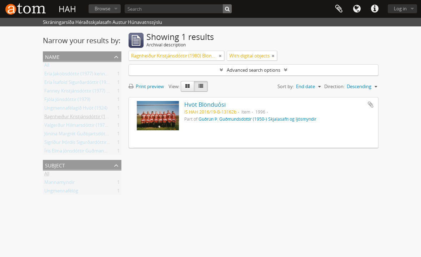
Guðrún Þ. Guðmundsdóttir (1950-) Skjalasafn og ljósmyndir (257, 119)
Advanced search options (253, 70)
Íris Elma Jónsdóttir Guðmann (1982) (82, 152)
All (46, 66)
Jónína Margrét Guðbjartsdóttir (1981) (84, 135)
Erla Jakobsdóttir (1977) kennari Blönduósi (88, 75)
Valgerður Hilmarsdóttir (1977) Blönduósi (87, 126)
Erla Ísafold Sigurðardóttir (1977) (78, 83)
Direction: (334, 86)
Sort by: (285, 86)
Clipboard (339, 9)
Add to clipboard (370, 104)
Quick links (375, 9)
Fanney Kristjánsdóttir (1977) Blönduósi (86, 92)
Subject (55, 165)
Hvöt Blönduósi (205, 105)
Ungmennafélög (61, 192)
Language (357, 9)
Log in (400, 8)
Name (52, 56)
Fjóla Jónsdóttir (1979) (67, 100)
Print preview (146, 86)
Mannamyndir (59, 183)
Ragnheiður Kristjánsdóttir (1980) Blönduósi (90, 118)
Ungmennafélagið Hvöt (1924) (75, 109)
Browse (102, 8)
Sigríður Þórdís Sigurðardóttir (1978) (82, 143)
